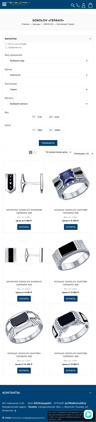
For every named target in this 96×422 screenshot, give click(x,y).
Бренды (36, 24)
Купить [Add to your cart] (24, 227)
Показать (48, 143)
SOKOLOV (49, 24)
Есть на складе (16, 44)
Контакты (11, 392)
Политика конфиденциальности (28, 418)
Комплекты (13, 47)
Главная (26, 24)
